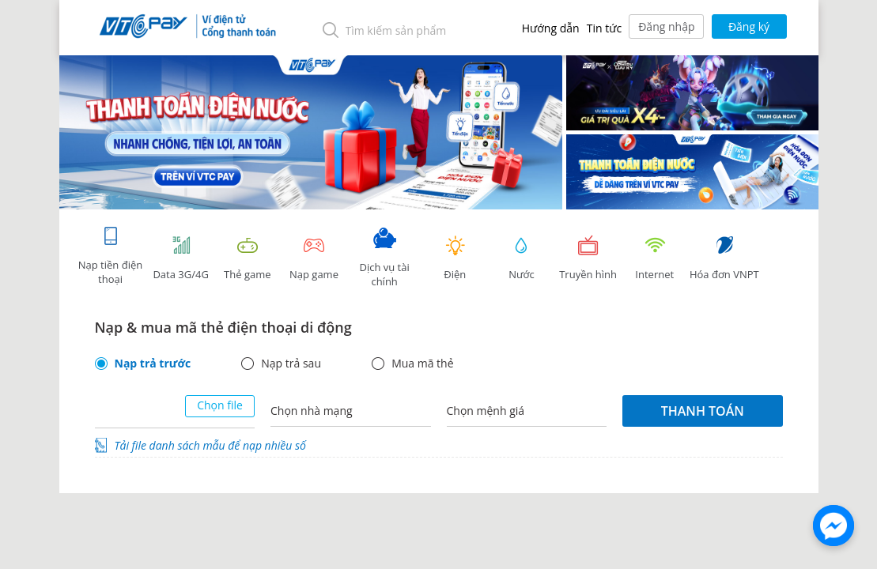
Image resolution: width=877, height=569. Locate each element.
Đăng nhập (666, 26)
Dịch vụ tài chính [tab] (384, 258)
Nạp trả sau (291, 363)
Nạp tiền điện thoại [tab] (110, 255)
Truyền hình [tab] (588, 258)
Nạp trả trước (153, 363)
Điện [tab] (454, 258)
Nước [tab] (521, 258)
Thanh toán (702, 411)
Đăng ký (748, 26)
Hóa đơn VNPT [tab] (724, 258)
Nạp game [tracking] (314, 258)
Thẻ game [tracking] (247, 258)
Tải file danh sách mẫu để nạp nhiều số (210, 445)
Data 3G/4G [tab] (181, 258)
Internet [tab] (654, 258)
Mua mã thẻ (422, 363)
